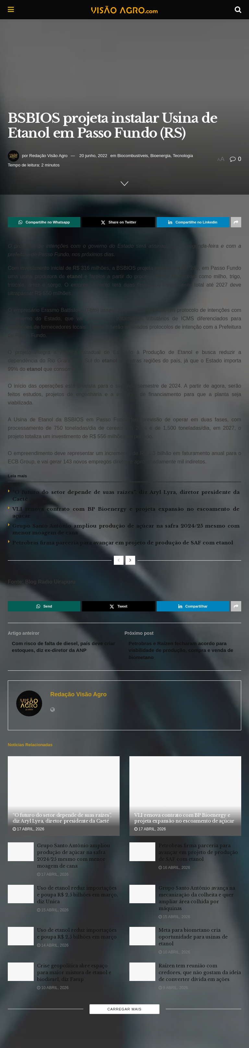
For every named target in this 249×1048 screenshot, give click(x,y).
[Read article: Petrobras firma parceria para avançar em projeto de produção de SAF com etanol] (142, 853)
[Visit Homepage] (124, 9)
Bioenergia (160, 155)
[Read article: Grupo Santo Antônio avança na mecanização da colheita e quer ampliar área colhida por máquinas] (142, 895)
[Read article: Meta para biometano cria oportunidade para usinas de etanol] (142, 937)
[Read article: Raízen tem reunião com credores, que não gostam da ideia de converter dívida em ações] (142, 972)
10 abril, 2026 (174, 953)
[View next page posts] (130, 560)
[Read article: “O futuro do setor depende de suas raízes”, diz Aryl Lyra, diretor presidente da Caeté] (64, 797)
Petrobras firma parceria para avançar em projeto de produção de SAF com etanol (122, 543)
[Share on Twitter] (118, 222)
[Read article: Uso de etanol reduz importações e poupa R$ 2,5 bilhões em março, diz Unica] (21, 895)
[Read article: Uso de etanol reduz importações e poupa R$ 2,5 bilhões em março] (21, 937)
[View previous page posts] (119, 560)
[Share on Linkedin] (193, 222)
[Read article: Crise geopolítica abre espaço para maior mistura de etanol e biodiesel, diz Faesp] (21, 972)
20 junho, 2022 (93, 155)
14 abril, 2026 (52, 946)
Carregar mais (124, 1010)
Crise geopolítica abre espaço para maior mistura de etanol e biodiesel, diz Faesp (74, 973)
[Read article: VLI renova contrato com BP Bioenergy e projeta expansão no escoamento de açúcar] (185, 797)
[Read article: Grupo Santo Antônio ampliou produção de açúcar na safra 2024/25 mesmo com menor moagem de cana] (21, 853)
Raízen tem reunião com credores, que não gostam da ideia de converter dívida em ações (200, 973)
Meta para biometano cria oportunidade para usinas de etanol (193, 938)
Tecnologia (183, 155)
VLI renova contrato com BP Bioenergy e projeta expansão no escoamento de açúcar (184, 819)
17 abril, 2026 (28, 830)
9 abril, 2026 (173, 988)
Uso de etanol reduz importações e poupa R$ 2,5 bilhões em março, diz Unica (77, 896)
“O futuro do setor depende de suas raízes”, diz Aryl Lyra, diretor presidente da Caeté (62, 819)
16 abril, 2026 (174, 869)
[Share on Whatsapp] (44, 222)
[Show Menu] (11, 9)
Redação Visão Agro (48, 155)
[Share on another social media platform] (236, 222)
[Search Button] (238, 9)
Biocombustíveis (132, 155)
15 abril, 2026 (52, 911)
